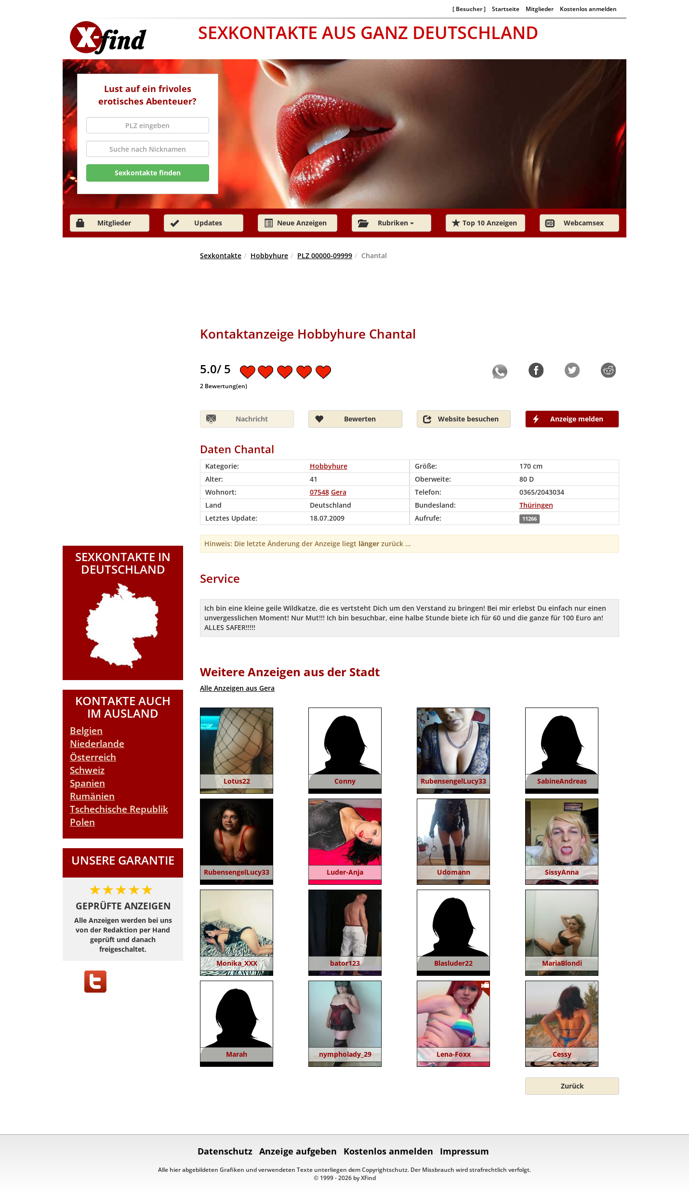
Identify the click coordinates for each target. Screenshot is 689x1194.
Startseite (505, 9)
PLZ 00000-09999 (324, 255)
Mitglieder (540, 9)
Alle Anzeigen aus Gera (237, 688)
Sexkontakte (220, 255)
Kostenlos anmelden (588, 9)
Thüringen (536, 505)
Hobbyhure (269, 255)
